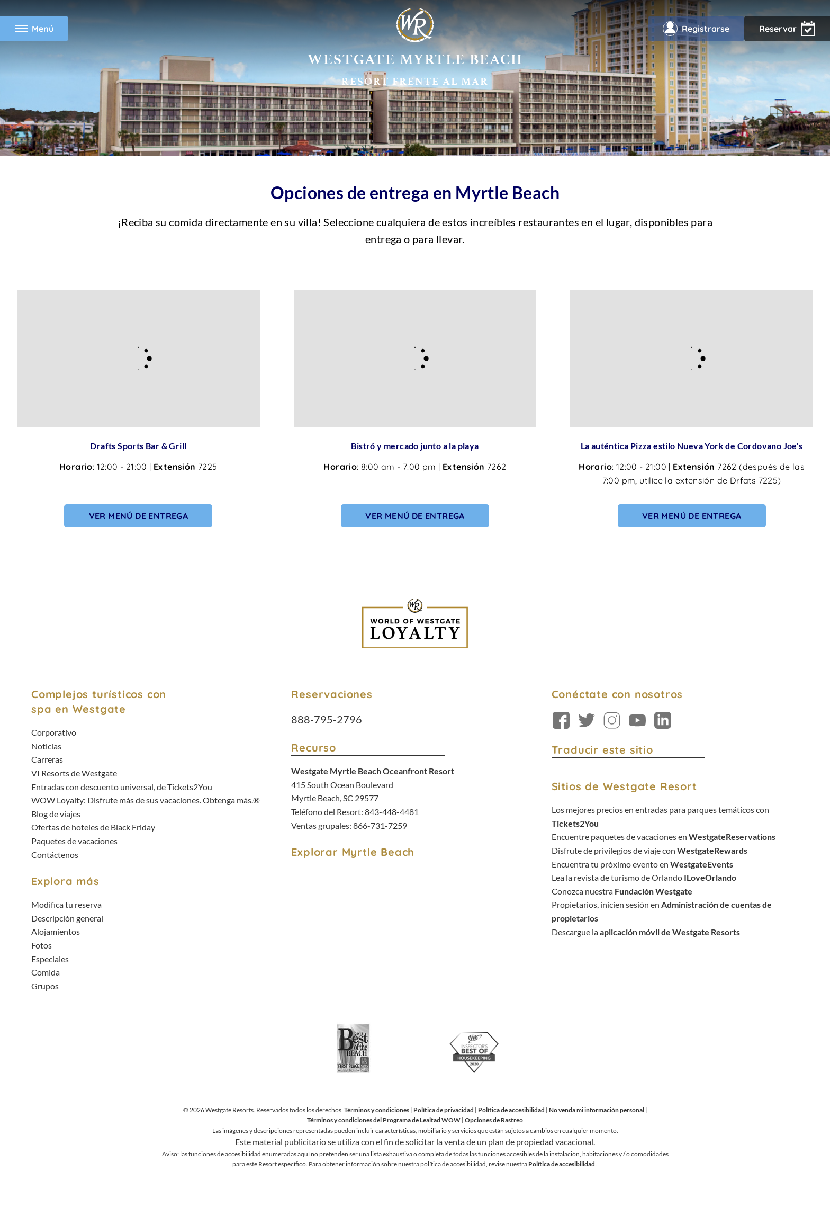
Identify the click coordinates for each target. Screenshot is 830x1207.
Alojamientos (55, 931)
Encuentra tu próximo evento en (642, 864)
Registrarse (696, 28)
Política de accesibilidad (511, 1110)
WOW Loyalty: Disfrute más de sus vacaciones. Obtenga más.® (145, 800)
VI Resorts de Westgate (74, 773)
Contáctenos (54, 855)
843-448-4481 (392, 812)
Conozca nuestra (622, 891)
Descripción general (67, 918)
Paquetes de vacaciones (74, 841)
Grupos (45, 986)
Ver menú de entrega (138, 516)
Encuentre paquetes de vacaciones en (663, 837)
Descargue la (646, 932)
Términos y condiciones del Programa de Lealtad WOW (384, 1120)
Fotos (41, 945)
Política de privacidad (443, 1110)
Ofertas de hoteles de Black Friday (93, 827)
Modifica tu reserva (66, 904)
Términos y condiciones (376, 1110)
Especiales (50, 959)
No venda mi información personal (596, 1110)
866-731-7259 (380, 825)
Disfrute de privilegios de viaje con (649, 850)
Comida (45, 972)
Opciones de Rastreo (494, 1120)
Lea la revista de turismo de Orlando (644, 877)
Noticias (46, 746)
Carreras (47, 759)
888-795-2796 (326, 719)
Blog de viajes (55, 814)
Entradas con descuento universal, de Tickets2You (121, 787)
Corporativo (53, 732)
